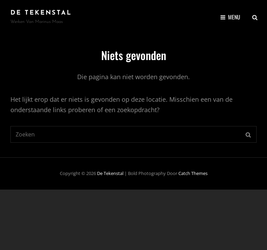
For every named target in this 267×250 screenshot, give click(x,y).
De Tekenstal (41, 13)
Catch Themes (193, 173)
